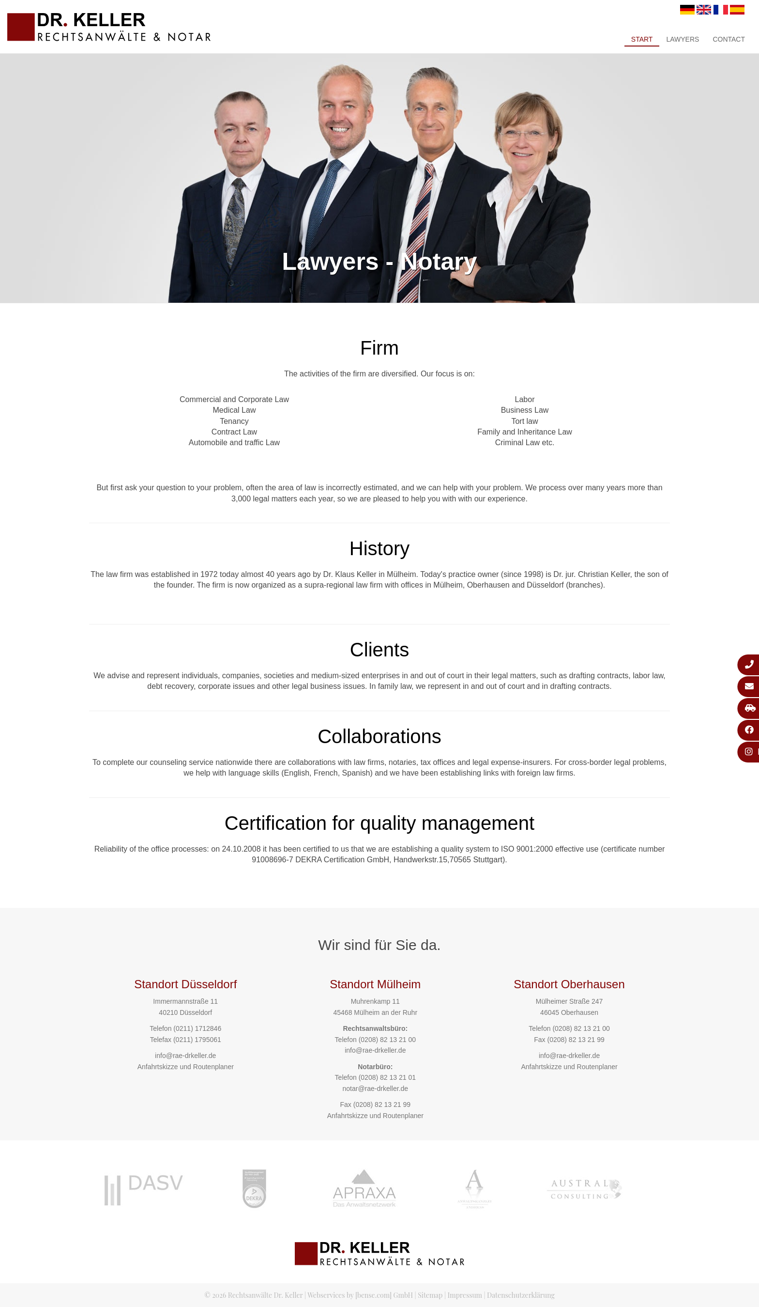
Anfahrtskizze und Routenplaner (185, 1067)
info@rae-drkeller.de (185, 1055)
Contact (729, 39)
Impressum (465, 1295)
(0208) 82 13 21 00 (387, 1039)
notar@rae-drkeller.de (375, 1088)
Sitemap (430, 1295)
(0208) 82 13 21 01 (387, 1077)
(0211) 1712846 (197, 1028)
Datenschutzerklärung (521, 1295)
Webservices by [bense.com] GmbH (360, 1295)
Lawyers (682, 39)
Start (642, 39)
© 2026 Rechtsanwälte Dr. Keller (253, 1295)
